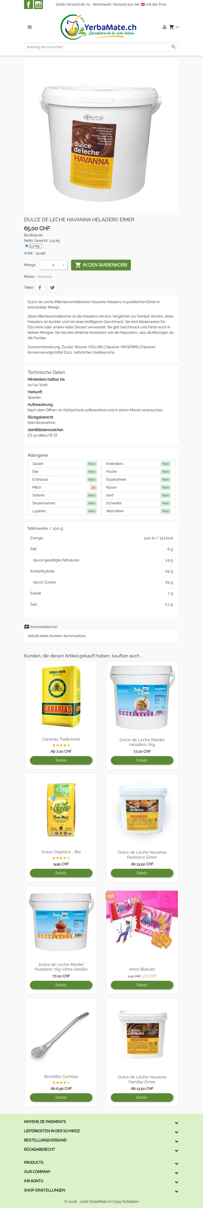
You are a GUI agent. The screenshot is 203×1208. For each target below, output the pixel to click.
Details (61, 760)
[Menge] (53, 265)
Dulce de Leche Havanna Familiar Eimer (142, 1079)
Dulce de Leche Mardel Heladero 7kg (142, 742)
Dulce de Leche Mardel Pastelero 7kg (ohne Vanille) (61, 967)
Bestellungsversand (45, 1140)
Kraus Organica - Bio (61, 851)
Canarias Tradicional (61, 739)
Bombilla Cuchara (61, 1076)
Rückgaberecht (39, 1149)
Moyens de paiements (45, 1122)
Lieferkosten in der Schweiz (52, 1131)
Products (33, 1162)
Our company (37, 1172)
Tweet (52, 287)
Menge (30, 265)
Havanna (44, 277)
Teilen (39, 287)
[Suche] (101, 47)
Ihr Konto (33, 1181)
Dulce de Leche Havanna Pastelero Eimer (142, 855)
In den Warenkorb (101, 265)
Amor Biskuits (142, 969)
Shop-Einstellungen (44, 1190)
